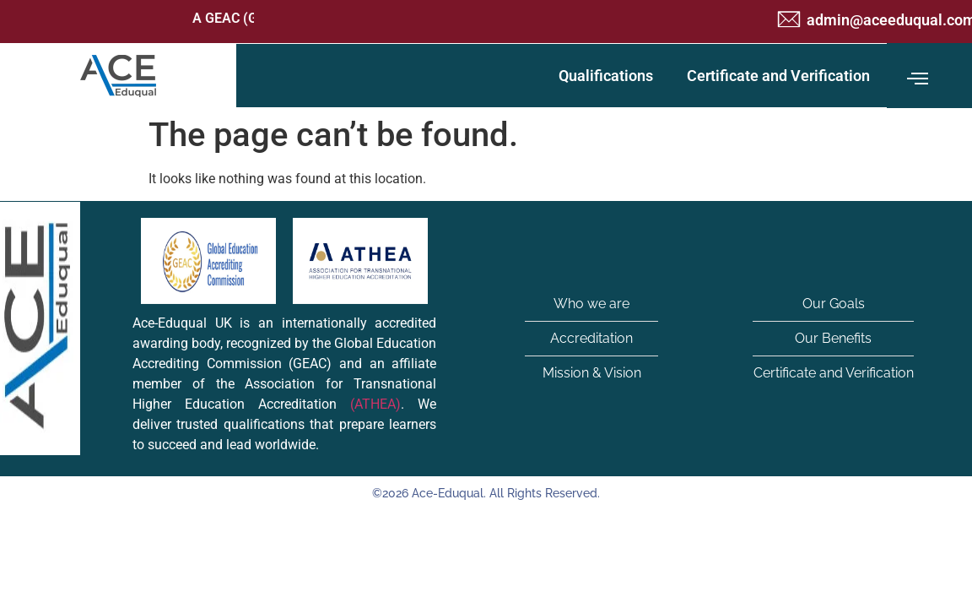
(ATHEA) (375, 404)
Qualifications (606, 75)
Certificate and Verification (778, 75)
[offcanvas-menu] (917, 79)
